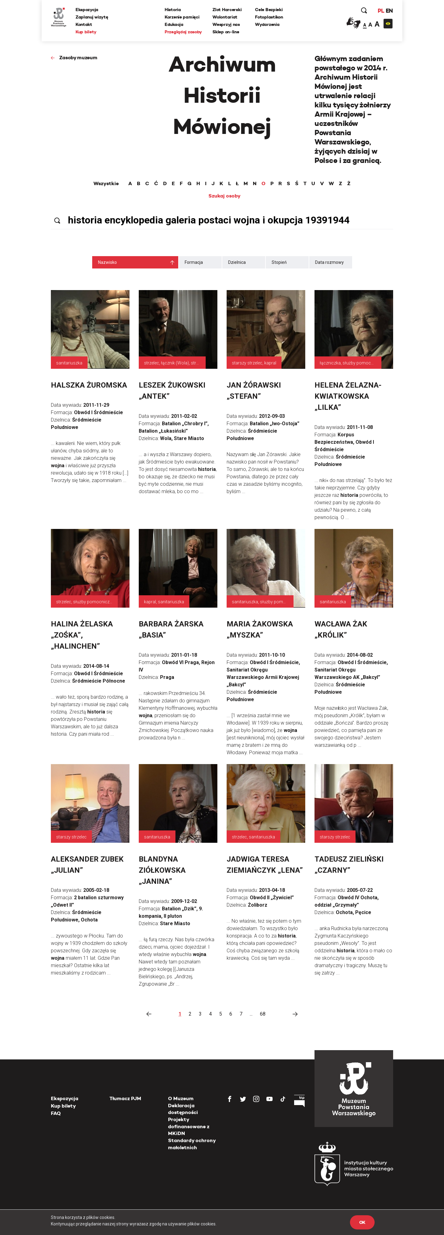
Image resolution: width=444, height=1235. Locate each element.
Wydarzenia (267, 24)
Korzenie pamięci (182, 17)
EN (389, 10)
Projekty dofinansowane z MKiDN (188, 1126)
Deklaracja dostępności (183, 1109)
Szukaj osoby (224, 195)
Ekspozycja (87, 9)
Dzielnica (237, 262)
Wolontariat (224, 17)
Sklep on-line (225, 32)
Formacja (194, 262)
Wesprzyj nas (226, 24)
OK (362, 1222)
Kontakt (84, 24)
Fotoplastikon (269, 17)
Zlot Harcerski (226, 9)
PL (380, 10)
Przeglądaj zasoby (183, 32)
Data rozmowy (329, 262)
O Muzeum (181, 1098)
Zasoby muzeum (78, 57)
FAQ (56, 1113)
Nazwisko (107, 262)
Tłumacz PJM (125, 1098)
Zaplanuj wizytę (92, 17)
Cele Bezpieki (268, 9)
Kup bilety (86, 32)
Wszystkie (106, 183)
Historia (173, 9)
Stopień (279, 262)
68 (262, 1014)
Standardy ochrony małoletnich (192, 1143)
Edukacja (174, 24)
